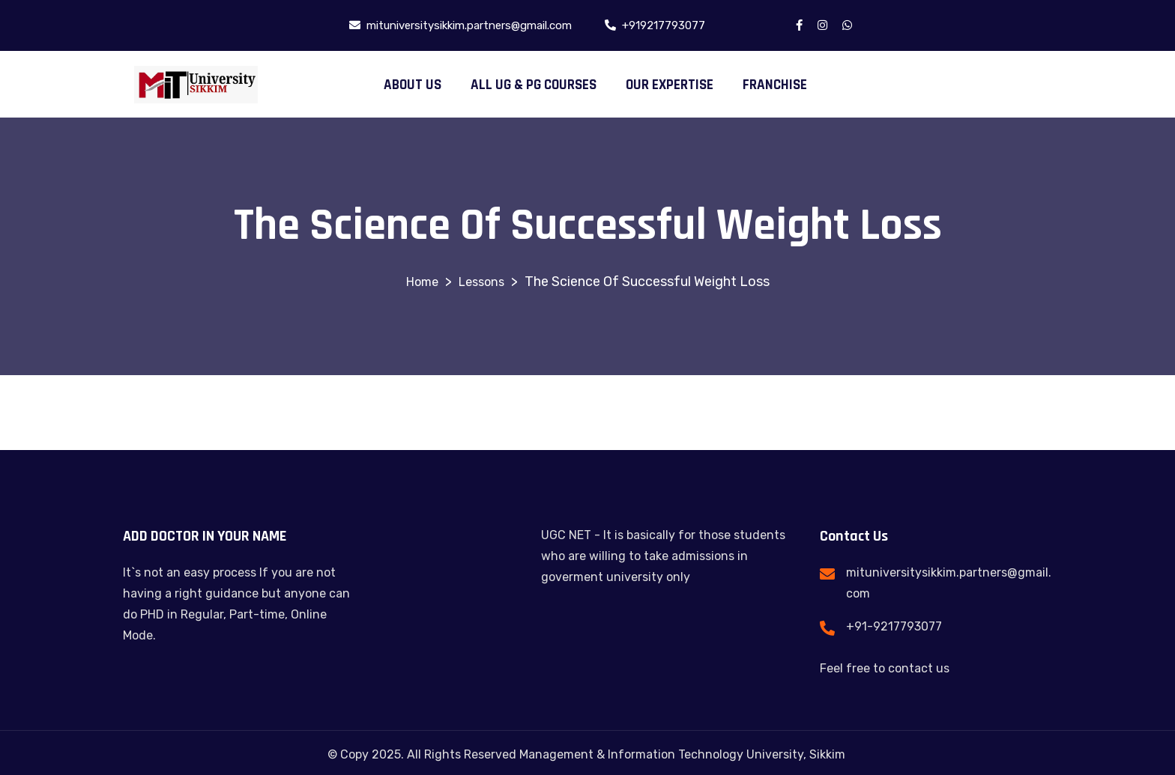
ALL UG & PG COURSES (533, 85)
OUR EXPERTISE (669, 85)
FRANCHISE (775, 85)
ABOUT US (412, 85)
